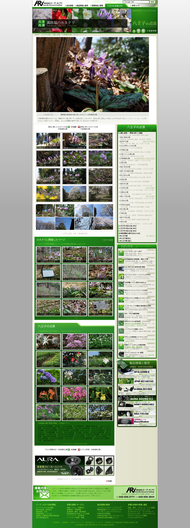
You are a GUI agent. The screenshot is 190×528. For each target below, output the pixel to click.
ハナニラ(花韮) (67, 426)
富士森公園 (124, 209)
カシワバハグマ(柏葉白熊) (83, 438)
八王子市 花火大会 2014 (127, 226)
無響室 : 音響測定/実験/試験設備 (47, 516)
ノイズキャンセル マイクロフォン (109, 512)
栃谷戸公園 (137, 141)
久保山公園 (124, 200)
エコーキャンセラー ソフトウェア (109, 508)
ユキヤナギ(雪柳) (51, 430)
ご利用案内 (56, 522)
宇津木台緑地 (125, 205)
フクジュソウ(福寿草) (45, 426)
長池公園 (123, 179)
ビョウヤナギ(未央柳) (65, 436)
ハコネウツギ (51, 434)
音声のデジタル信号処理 (133, 323)
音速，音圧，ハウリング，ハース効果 (141, 508)
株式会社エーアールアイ (94, 522)
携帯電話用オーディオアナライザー (110, 510)
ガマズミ (86, 432)
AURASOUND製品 (104, 514)
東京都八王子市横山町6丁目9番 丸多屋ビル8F (122, 522)
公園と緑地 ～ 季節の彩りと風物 (130, 133)
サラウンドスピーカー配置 (137, 516)
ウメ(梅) (57, 426)
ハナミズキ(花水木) (98, 430)
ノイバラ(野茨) (69, 432)
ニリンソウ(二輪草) (50, 428)
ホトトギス (69, 438)
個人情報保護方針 (42, 518)
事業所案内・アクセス (44, 514)
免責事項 (65, 522)
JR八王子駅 (137, 236)
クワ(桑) (79, 432)
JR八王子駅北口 (125, 238)
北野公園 (123, 163)
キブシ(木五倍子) (97, 428)
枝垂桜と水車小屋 (91, 426)
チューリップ (85, 430)
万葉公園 (123, 213)
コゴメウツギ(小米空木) (65, 434)
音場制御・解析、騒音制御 (133, 347)
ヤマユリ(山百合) (102, 436)
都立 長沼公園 (125, 167)
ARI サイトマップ (77, 522)
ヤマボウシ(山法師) (92, 434)
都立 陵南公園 (125, 137)
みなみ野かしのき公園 (128, 146)
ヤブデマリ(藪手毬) (97, 432)
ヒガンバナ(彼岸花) (56, 438)
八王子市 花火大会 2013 (127, 228)
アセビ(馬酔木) (78, 426)
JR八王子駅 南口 (125, 241)
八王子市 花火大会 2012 (127, 231)
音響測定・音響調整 (74, 510)
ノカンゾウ (90, 436)
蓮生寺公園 (124, 184)
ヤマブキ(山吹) (63, 430)
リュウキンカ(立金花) (82, 428)
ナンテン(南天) (79, 436)
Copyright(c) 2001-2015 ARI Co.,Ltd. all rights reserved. (94, 525)
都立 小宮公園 (137, 196)
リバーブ (139, 325)
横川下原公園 (125, 217)
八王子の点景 (46, 35)
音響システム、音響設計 (75, 508)
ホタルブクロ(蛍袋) (50, 436)
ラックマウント (148, 512)
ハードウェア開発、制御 (75, 518)
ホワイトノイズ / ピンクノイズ (139, 510)
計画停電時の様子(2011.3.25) (129, 233)
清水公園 (123, 222)
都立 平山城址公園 (126, 171)
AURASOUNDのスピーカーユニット (110, 516)
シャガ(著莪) (74, 430)
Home (37, 35)
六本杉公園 (137, 188)
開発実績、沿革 (41, 512)
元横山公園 (124, 192)
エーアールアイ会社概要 (45, 508)
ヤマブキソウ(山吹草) (65, 428)
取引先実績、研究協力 (44, 510)
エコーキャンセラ (134, 514)
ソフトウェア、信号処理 (75, 516)
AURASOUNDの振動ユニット (107, 518)
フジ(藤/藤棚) (50, 432)
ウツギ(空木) (79, 434)
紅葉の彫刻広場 (48, 440)
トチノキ (59, 432)
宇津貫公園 (124, 150)
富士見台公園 (125, 175)
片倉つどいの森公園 (127, 154)
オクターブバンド (134, 512)
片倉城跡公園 (67, 35)
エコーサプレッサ (148, 514)
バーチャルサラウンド (136, 518)
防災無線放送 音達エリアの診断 (78, 514)
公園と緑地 (56, 35)
